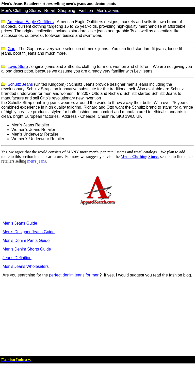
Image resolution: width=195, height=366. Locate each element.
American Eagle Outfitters (30, 22)
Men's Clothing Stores (140, 156)
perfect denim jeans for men (74, 275)
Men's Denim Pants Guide (26, 240)
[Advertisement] (97, 317)
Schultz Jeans (20, 84)
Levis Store (18, 66)
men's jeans (36, 161)
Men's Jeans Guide (20, 223)
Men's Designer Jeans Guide (29, 232)
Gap (11, 49)
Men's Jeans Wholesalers (26, 266)
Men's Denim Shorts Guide (27, 249)
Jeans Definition (17, 258)
